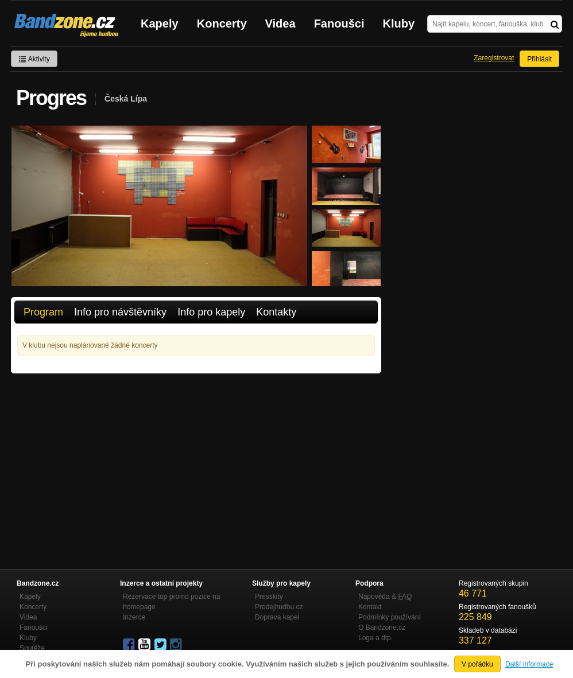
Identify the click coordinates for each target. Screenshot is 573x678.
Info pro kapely (211, 312)
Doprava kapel (277, 617)
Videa (280, 23)
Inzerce (134, 617)
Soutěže (32, 648)
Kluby (399, 23)
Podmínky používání (389, 617)
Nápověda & (385, 597)
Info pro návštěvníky (120, 312)
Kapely (160, 23)
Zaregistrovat (494, 58)
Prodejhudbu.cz (279, 607)
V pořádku (477, 664)
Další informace (529, 664)
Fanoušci (339, 23)
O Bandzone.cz (381, 628)
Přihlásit (539, 59)
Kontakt (370, 607)
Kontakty (276, 312)
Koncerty (222, 23)
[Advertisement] (196, 459)
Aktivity (34, 59)
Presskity (269, 597)
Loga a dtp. (375, 638)
